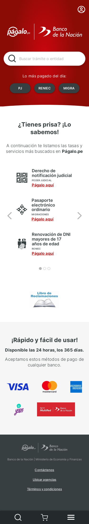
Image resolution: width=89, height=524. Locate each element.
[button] (9, 215)
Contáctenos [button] (44, 470)
